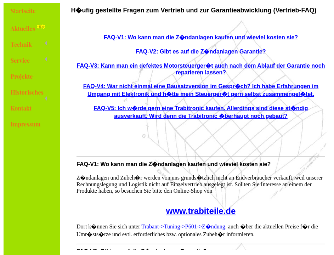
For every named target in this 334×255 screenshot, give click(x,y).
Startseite (23, 11)
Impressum (25, 124)
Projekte (22, 76)
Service (29, 60)
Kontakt (21, 108)
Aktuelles (29, 27)
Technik (29, 44)
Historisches (29, 94)
